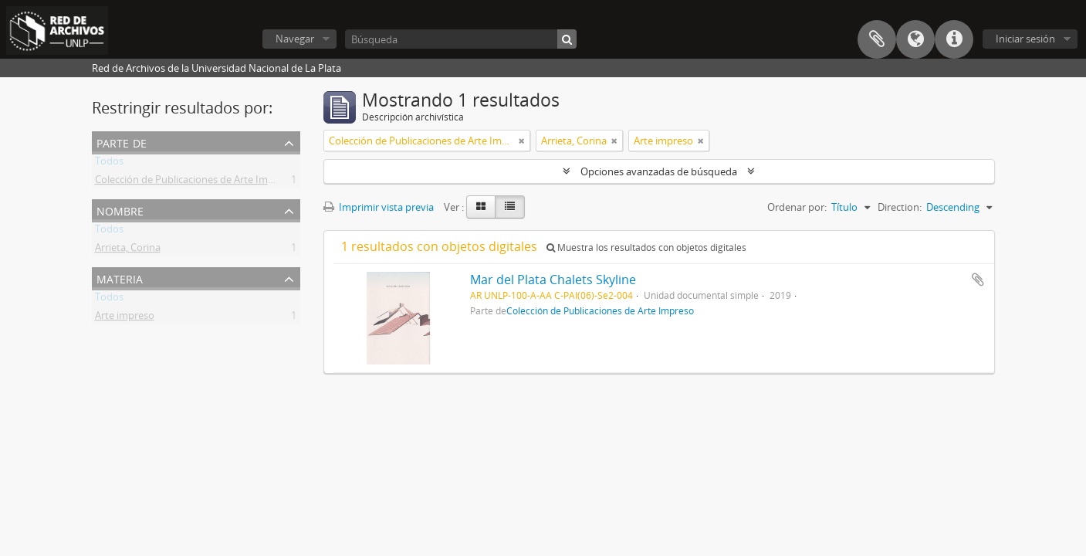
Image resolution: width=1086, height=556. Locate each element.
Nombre (120, 209)
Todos (109, 164)
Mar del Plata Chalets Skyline (553, 279)
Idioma (915, 39)
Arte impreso (124, 318)
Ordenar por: (797, 207)
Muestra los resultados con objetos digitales (646, 247)
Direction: (900, 207)
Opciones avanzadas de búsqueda (658, 171)
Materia (119, 277)
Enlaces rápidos (954, 39)
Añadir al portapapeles (978, 279)
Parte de (121, 141)
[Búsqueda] (461, 39)
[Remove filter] (522, 140)
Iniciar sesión (1025, 39)
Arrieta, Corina (128, 250)
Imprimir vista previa (378, 207)
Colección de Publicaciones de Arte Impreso (194, 182)
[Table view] (510, 207)
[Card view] (481, 207)
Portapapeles (877, 39)
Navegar (295, 39)
